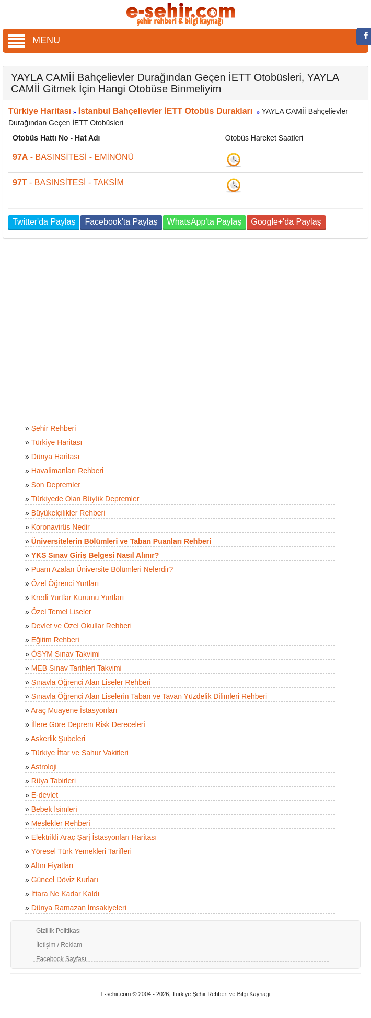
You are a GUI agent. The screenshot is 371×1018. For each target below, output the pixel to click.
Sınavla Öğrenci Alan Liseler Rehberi (91, 682)
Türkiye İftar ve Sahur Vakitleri (79, 752)
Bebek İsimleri (54, 809)
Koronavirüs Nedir (60, 527)
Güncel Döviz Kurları (64, 879)
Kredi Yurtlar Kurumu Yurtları (77, 597)
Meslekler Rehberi (60, 823)
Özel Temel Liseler (61, 611)
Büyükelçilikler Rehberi (68, 513)
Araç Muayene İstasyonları (74, 710)
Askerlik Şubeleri (58, 738)
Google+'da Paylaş (286, 221)
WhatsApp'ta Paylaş (204, 221)
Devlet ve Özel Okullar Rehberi (81, 626)
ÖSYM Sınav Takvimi (65, 654)
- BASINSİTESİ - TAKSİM (68, 182)
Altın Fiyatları (52, 865)
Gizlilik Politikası (58, 930)
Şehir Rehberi (53, 428)
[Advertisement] (182, 333)
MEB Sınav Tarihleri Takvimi (76, 668)
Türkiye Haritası (39, 111)
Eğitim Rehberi (55, 640)
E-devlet (44, 795)
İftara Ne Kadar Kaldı (65, 894)
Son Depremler (55, 485)
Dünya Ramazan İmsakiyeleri (78, 908)
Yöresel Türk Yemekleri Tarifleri (81, 851)
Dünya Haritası (55, 456)
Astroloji (44, 767)
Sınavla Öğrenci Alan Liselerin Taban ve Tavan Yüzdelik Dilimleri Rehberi (149, 696)
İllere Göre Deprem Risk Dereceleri (88, 724)
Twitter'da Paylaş (44, 221)
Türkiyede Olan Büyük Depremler (85, 499)
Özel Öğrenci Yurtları (65, 583)
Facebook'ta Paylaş (121, 221)
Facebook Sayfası (61, 959)
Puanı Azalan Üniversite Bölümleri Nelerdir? (102, 569)
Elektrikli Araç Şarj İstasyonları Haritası (94, 837)
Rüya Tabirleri (53, 781)
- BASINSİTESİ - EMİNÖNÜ (73, 157)
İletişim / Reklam (59, 945)
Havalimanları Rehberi (67, 470)
